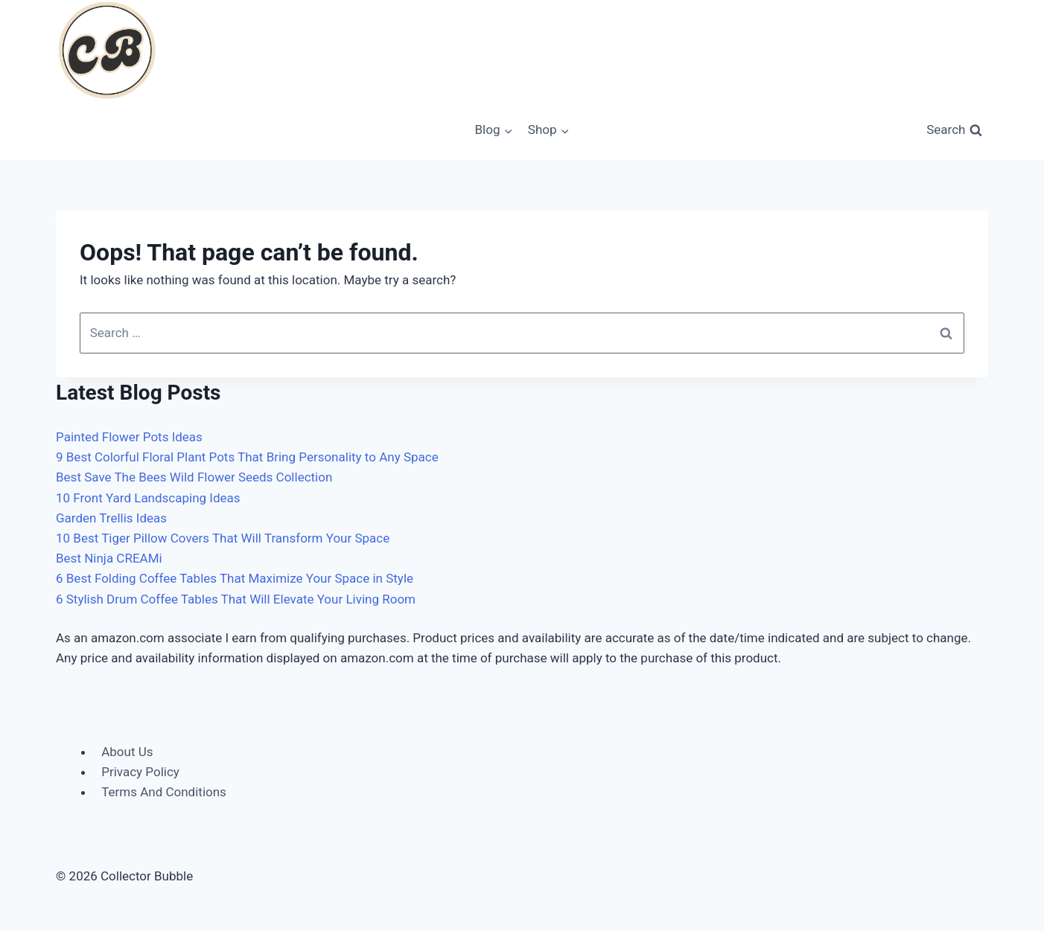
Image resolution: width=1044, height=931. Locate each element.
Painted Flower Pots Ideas (129, 436)
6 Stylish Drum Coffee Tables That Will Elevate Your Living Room (236, 599)
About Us (127, 751)
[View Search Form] (954, 130)
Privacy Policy (140, 771)
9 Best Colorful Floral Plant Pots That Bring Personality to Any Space (247, 456)
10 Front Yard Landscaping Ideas (148, 497)
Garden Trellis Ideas (111, 518)
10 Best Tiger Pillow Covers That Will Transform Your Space (222, 538)
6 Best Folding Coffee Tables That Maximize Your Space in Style (234, 578)
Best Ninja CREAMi (109, 558)
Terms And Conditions (163, 791)
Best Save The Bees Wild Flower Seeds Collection (194, 477)
